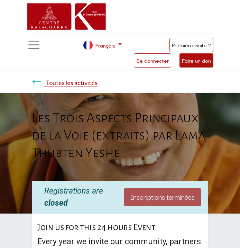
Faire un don (196, 60)
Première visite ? (191, 45)
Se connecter (152, 60)
